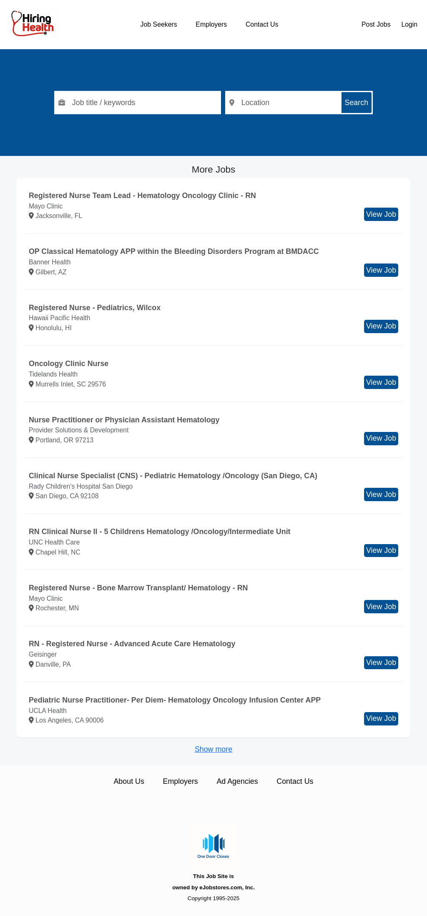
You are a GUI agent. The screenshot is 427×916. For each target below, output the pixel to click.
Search (357, 102)
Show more (213, 749)
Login (409, 24)
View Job (381, 214)
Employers (211, 24)
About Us (128, 781)
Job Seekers (159, 24)
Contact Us (262, 24)
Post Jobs (376, 24)
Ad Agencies (237, 781)
